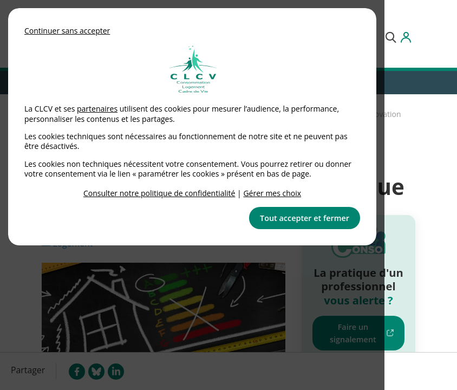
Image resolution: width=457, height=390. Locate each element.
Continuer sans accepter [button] (67, 30)
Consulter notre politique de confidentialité (159, 193)
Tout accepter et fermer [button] (304, 218)
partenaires (97, 108)
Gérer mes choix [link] (272, 193)
